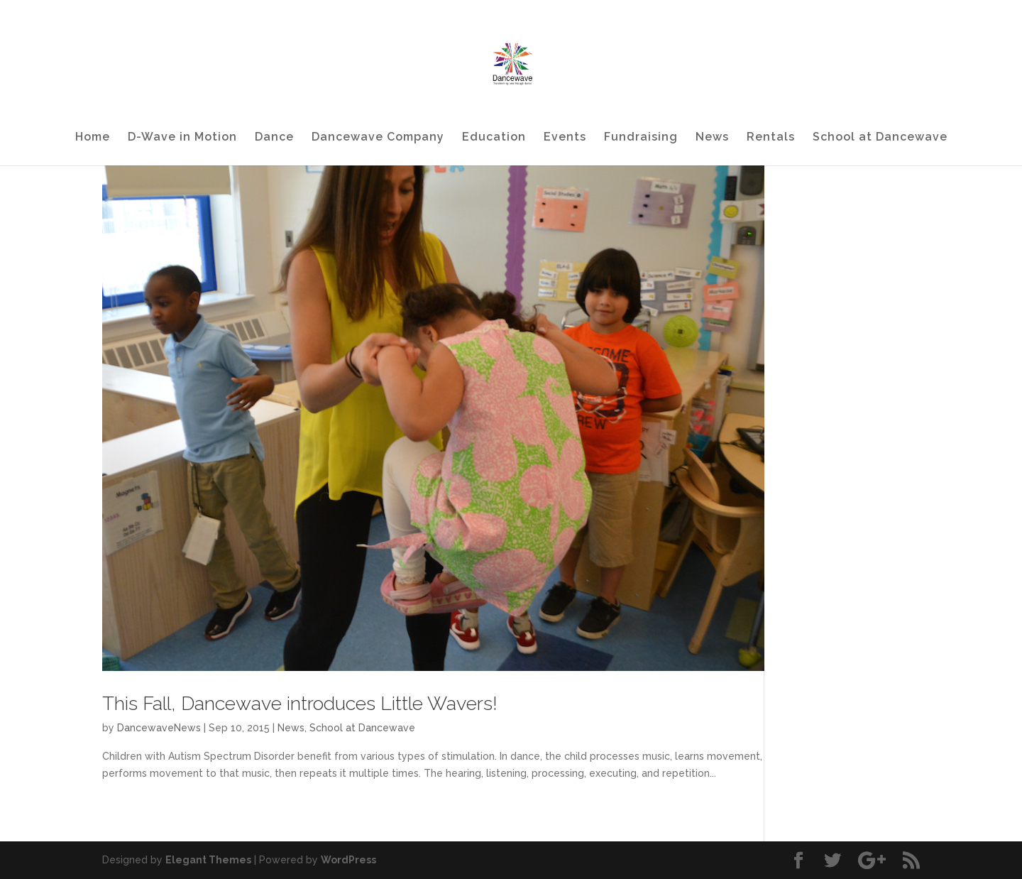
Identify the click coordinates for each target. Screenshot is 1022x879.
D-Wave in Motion (182, 137)
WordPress (348, 860)
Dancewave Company (378, 137)
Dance (274, 137)
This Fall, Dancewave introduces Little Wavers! (300, 703)
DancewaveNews (159, 727)
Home (92, 137)
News (712, 137)
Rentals (771, 137)
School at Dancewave (880, 137)
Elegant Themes (208, 860)
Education (494, 137)
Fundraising (641, 137)
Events (565, 137)
